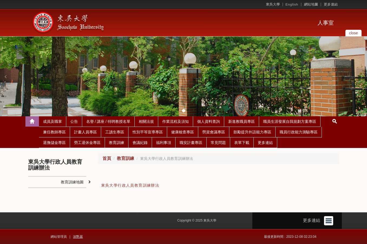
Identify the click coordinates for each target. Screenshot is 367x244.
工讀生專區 (114, 132)
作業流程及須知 (175, 121)
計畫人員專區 (85, 132)
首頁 (107, 158)
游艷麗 (78, 237)
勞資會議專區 (213, 132)
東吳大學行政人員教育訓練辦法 (130, 185)
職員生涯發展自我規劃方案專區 (289, 121)
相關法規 (146, 121)
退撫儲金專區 (54, 142)
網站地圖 (311, 4)
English (292, 4)
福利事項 (163, 142)
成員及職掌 (52, 121)
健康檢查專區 (182, 132)
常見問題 (218, 142)
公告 (74, 121)
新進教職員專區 (241, 121)
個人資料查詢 (208, 121)
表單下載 (241, 142)
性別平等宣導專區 (148, 132)
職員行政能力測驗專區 (299, 132)
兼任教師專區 (54, 132)
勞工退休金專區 (87, 142)
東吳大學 (273, 4)
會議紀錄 (140, 142)
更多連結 (331, 4)
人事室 (326, 23)
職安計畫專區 (191, 142)
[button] (5, 76)
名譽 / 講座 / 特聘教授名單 (108, 121)
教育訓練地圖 (72, 182)
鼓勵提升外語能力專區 (252, 132)
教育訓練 (116, 142)
